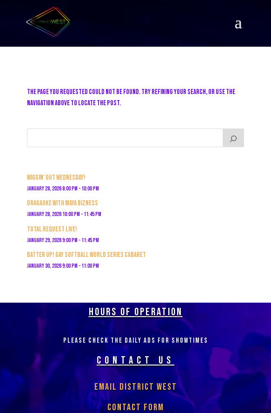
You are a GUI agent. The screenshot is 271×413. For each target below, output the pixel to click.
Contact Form (135, 407)
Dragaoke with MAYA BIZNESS (62, 203)
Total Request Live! (52, 229)
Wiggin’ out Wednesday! (56, 177)
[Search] (233, 138)
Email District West (135, 387)
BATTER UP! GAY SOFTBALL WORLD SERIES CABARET (86, 255)
